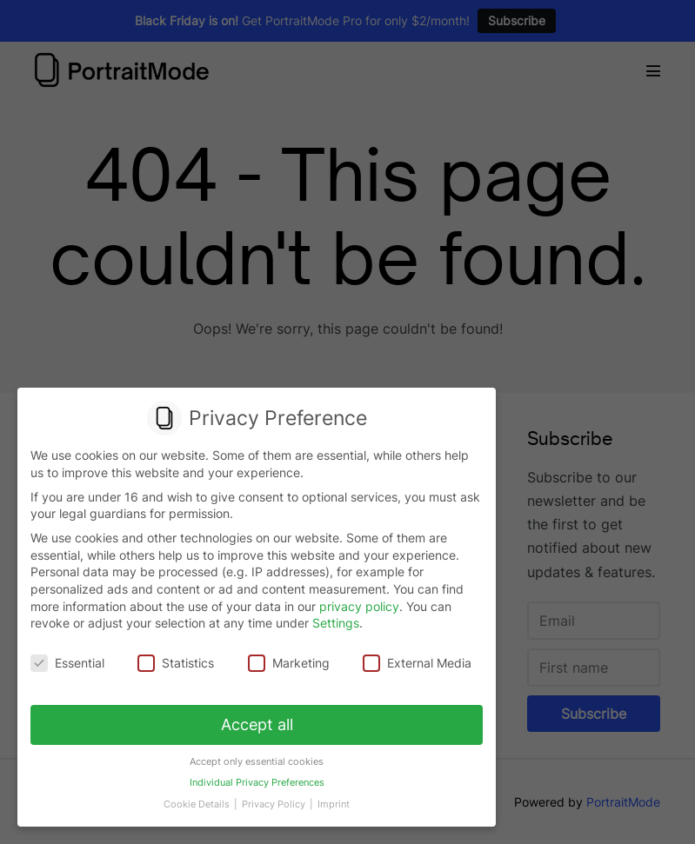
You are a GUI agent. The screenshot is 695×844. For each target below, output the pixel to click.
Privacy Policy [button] (275, 804)
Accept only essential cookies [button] (257, 762)
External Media (417, 663)
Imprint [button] (333, 804)
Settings (335, 623)
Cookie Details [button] (198, 804)
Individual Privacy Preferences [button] (257, 782)
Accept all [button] (257, 724)
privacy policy (359, 606)
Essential (67, 663)
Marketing (289, 663)
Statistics (175, 663)
